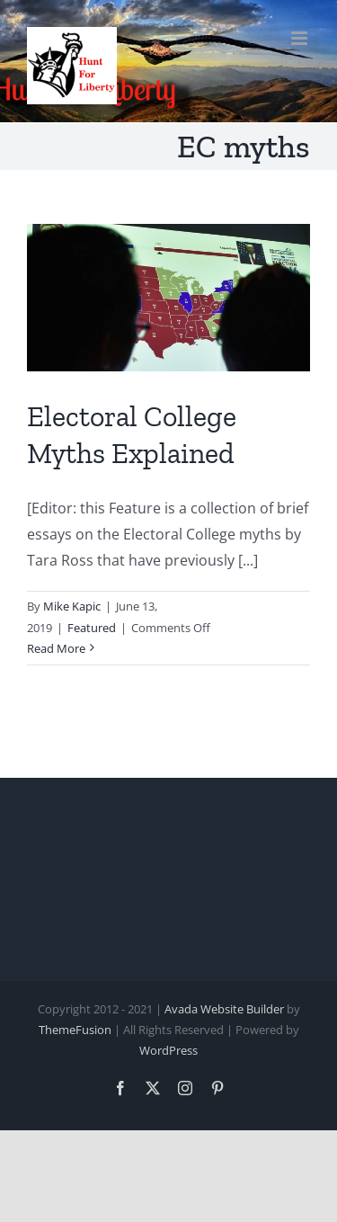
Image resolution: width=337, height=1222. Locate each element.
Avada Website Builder (224, 1009)
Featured (91, 628)
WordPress (168, 1050)
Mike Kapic (72, 606)
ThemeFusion (75, 1029)
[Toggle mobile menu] (300, 38)
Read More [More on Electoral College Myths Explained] (56, 648)
